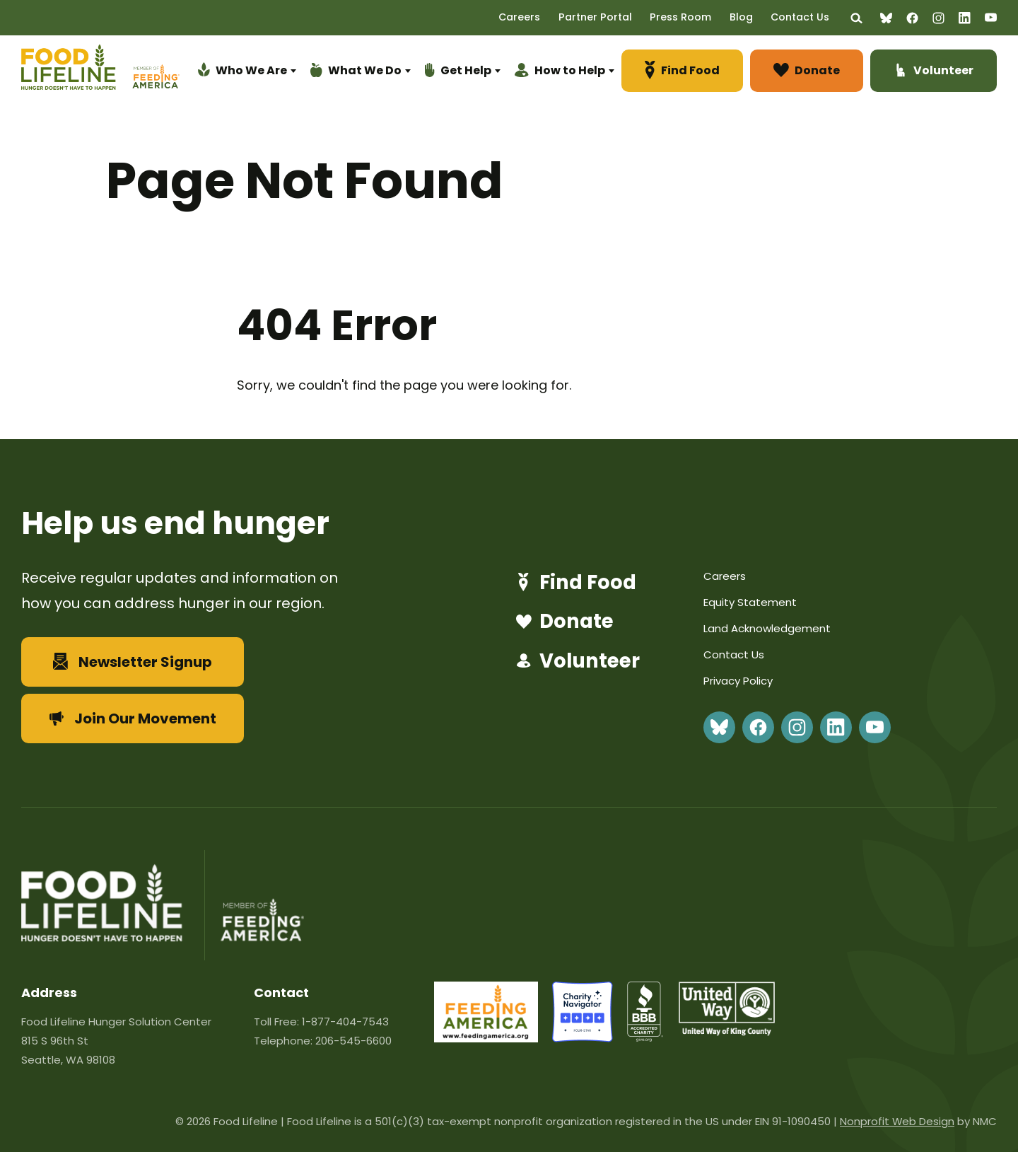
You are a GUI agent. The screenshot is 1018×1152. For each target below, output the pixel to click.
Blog (749, 17)
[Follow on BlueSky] (886, 18)
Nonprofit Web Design (896, 1121)
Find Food (574, 582)
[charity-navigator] (582, 1038)
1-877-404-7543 (345, 1021)
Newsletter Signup (132, 662)
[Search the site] (857, 18)
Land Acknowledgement (767, 628)
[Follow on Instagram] (938, 18)
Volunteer (576, 662)
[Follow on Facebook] (912, 18)
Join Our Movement (132, 718)
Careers (542, 17)
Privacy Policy (738, 680)
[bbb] (646, 1038)
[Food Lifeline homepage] (75, 73)
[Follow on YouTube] (991, 17)
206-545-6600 (353, 1040)
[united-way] (727, 1031)
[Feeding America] (154, 73)
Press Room (693, 17)
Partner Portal (613, 17)
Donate (562, 622)
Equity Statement (750, 602)
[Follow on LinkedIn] (965, 18)
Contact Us (805, 17)
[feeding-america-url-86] (486, 1038)
